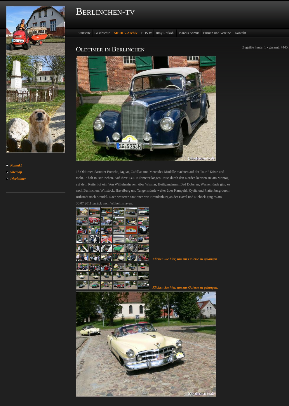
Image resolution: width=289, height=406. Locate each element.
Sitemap (16, 172)
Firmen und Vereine (217, 33)
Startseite (84, 33)
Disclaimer (18, 179)
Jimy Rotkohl (165, 33)
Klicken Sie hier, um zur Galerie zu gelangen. (185, 259)
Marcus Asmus (188, 33)
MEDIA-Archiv (125, 33)
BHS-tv (146, 33)
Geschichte (102, 33)
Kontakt (16, 165)
